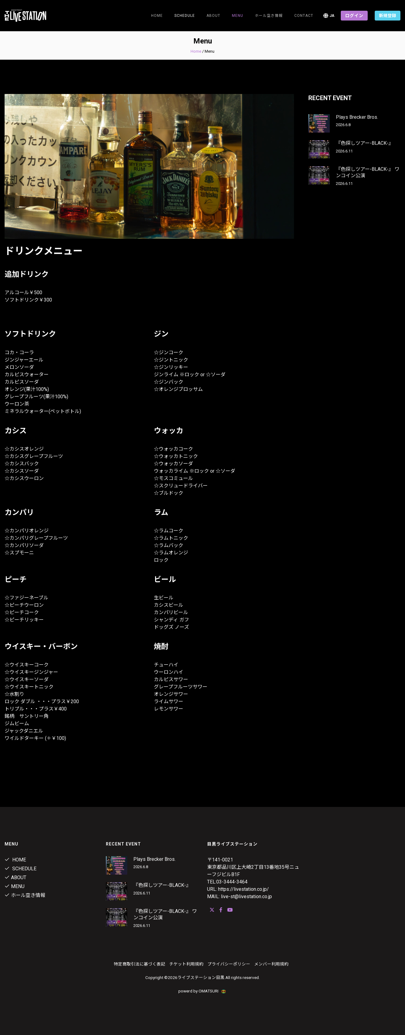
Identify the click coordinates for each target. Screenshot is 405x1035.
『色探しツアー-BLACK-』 (364, 143)
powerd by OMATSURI (202, 990)
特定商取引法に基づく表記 (139, 964)
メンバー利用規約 (271, 964)
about (213, 15)
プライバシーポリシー (228, 964)
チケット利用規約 (186, 964)
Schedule (20, 869)
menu (237, 15)
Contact (303, 15)
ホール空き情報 (269, 15)
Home (157, 15)
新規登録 (387, 15)
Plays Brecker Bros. (357, 117)
